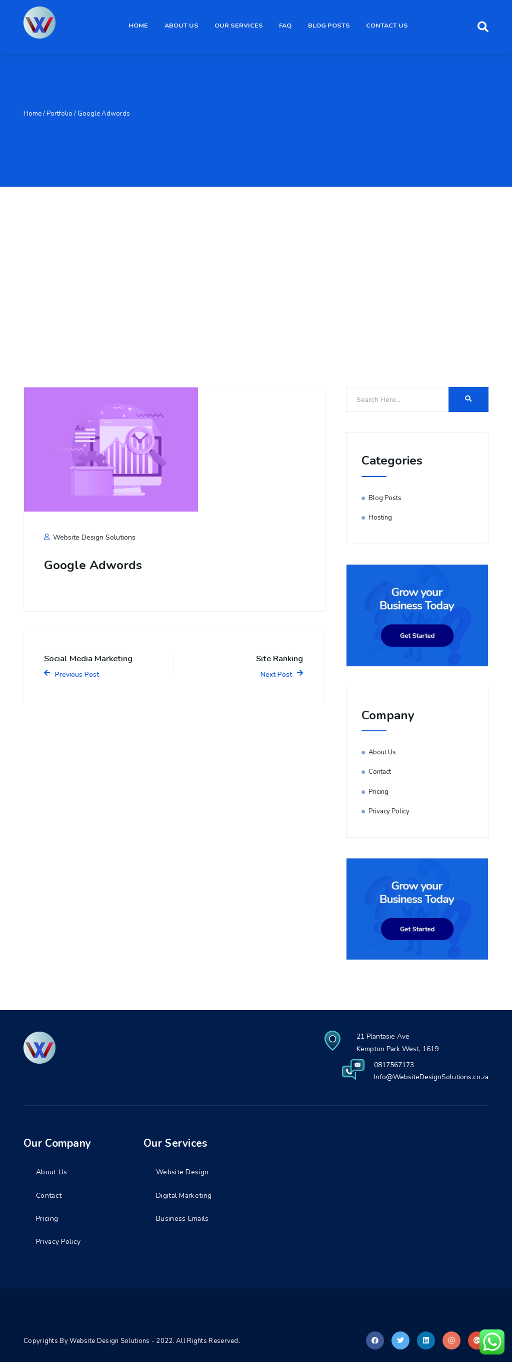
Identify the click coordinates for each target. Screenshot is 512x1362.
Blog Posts (331, 26)
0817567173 (394, 1065)
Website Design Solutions (90, 537)
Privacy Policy (389, 811)
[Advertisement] (256, 262)
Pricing (378, 791)
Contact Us (387, 26)
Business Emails (183, 1218)
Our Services (244, 26)
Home (148, 26)
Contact (379, 771)
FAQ (290, 26)
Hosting (380, 517)
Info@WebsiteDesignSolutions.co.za (431, 1077)
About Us (189, 26)
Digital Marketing (184, 1195)
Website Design (182, 1172)
